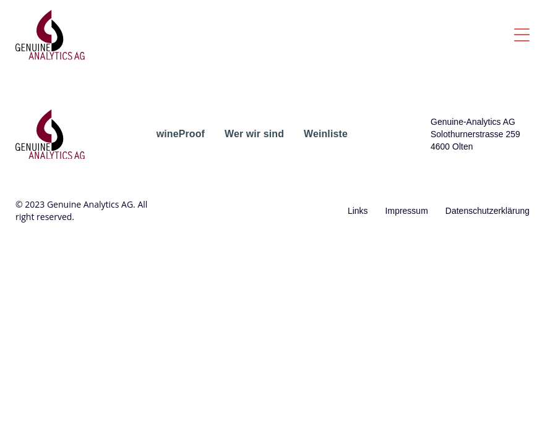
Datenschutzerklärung (487, 211)
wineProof (181, 134)
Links (358, 211)
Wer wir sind (254, 134)
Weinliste (326, 134)
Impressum (406, 211)
